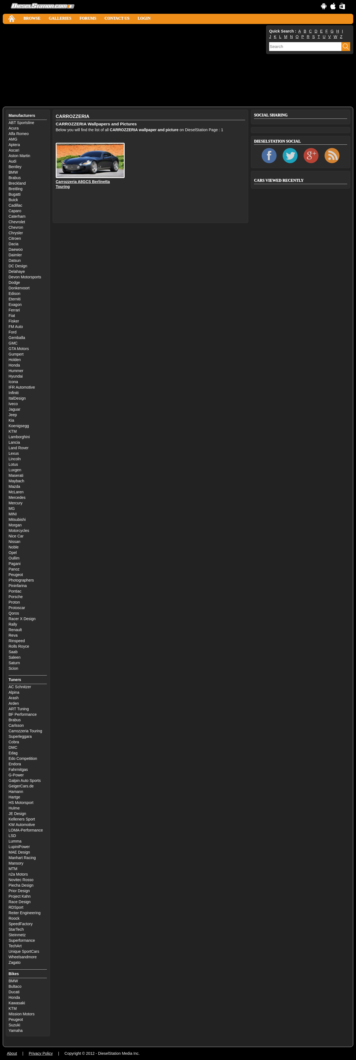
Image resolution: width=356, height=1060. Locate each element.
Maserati (16, 475)
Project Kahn (20, 896)
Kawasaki (17, 1003)
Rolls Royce (19, 646)
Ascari (14, 150)
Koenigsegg (19, 426)
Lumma (15, 841)
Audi (12, 161)
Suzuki (14, 1025)
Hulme (14, 808)
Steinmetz (17, 935)
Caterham (17, 216)
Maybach (16, 481)
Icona (13, 382)
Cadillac (15, 205)
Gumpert (16, 354)
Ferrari (14, 310)
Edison (14, 293)
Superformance (22, 940)
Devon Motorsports (25, 277)
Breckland (17, 183)
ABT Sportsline (21, 122)
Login (144, 18)
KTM (13, 431)
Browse (31, 18)
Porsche (16, 596)
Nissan (14, 541)
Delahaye (17, 271)
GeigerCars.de (21, 786)
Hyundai (16, 376)
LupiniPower (19, 846)
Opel (13, 552)
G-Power (16, 775)
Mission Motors (21, 1014)
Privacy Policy (41, 1053)
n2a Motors (18, 874)
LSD (12, 835)
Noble (14, 547)
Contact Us (117, 18)
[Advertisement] (134, 65)
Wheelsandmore (23, 957)
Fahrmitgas (18, 769)
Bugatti (15, 194)
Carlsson (16, 725)
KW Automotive (22, 824)
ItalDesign (17, 398)
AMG (13, 139)
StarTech (16, 929)
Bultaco (15, 986)
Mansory (16, 863)
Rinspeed (17, 641)
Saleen (15, 657)
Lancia (14, 442)
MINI (13, 514)
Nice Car (16, 536)
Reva (13, 635)
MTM (13, 869)
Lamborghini (19, 437)
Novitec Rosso (21, 880)
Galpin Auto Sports (25, 780)
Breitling (16, 189)
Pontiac (15, 591)
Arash (14, 698)
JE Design (17, 813)
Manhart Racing (22, 857)
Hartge (14, 797)
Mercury (16, 503)
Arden (14, 703)
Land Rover (18, 448)
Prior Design (19, 891)
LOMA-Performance (26, 830)
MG (12, 508)
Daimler (15, 255)
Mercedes (17, 497)
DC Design (18, 266)
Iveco (13, 404)
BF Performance (23, 714)
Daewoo (16, 249)
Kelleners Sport (22, 819)
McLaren (16, 492)
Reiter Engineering (25, 913)
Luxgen (15, 470)
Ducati (14, 992)
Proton (14, 602)
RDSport (16, 907)
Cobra (14, 742)
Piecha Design (21, 885)
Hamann (16, 791)
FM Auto (16, 326)
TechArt (15, 946)
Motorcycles (19, 530)
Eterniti (15, 299)
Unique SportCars (24, 951)
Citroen (15, 238)
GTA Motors (19, 348)
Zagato (15, 962)
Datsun (15, 260)
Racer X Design (22, 619)
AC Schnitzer (20, 687)
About (12, 1053)
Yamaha (16, 1030)
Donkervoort (19, 288)
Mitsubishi (17, 519)
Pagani (15, 563)
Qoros (14, 613)
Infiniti (14, 393)
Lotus (13, 464)
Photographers (21, 580)
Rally (13, 624)
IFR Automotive (22, 387)
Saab (13, 652)
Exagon (15, 304)
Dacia (13, 244)
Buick (13, 200)
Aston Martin (19, 156)
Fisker (14, 321)
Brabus (15, 178)
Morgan (15, 525)
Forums (87, 18)
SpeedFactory (21, 924)
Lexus (14, 453)
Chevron (16, 227)
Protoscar (17, 608)
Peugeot (16, 574)
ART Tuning (19, 709)
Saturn (14, 663)
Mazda (14, 486)
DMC (13, 747)
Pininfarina (18, 585)
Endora (15, 764)
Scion (13, 668)
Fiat (12, 315)
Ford (13, 332)
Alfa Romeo (19, 133)
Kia (11, 420)
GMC (13, 343)
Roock (14, 918)
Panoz (14, 569)
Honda (14, 365)
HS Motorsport (21, 802)
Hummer (16, 370)
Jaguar (14, 409)
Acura (14, 128)
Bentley (15, 167)
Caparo (15, 211)
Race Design (20, 902)
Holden (15, 359)
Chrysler (16, 233)
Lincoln (15, 459)
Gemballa (17, 337)
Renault (15, 630)
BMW (13, 172)
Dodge (14, 282)
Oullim (14, 558)
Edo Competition (23, 758)
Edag (13, 753)
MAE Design (19, 852)
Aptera (14, 144)
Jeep (13, 415)
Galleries (60, 18)
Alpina (14, 692)
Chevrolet (17, 222)
